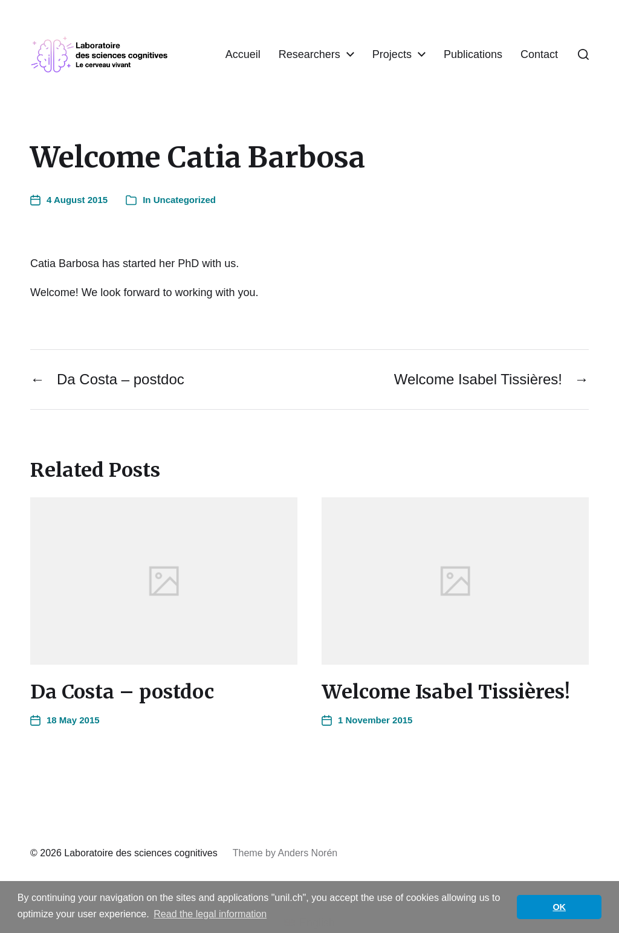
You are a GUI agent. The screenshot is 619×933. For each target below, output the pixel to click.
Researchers (365, 44)
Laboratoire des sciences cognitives (140, 853)
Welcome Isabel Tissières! (446, 692)
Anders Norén (307, 853)
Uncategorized (185, 200)
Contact (539, 64)
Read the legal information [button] (210, 914)
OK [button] (559, 907)
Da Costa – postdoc (122, 692)
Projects (447, 44)
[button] (583, 55)
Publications (528, 44)
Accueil (298, 44)
